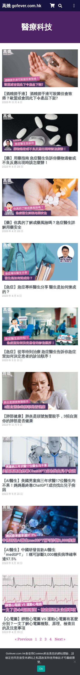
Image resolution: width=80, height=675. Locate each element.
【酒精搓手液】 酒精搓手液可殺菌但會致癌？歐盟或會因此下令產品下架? (37, 96)
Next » (60, 639)
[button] (60, 5)
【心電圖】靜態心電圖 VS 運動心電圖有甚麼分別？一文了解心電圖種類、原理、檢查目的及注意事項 (40, 623)
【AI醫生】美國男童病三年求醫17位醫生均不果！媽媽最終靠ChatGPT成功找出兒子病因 (38, 485)
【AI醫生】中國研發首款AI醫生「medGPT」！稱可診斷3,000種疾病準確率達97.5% (39, 554)
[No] (75, 662)
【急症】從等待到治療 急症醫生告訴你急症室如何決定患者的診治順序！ (39, 354)
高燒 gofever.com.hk (21, 5)
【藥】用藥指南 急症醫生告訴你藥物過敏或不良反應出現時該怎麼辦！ (39, 160)
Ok (41, 668)
